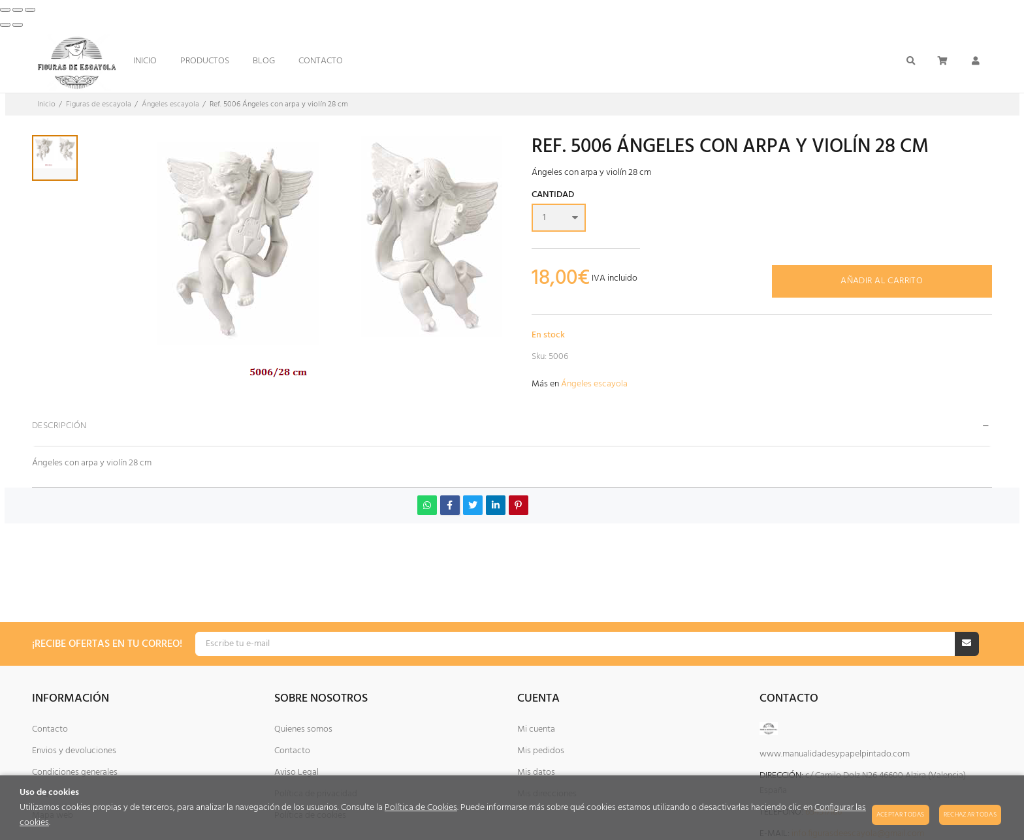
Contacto (50, 729)
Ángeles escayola (594, 384)
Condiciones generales (75, 772)
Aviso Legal (296, 772)
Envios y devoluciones (74, 750)
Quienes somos (303, 729)
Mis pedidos (540, 750)
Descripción (59, 425)
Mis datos (536, 772)
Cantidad (553, 196)
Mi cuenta (536, 729)
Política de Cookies (421, 807)
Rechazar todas (970, 814)
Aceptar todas (900, 814)
